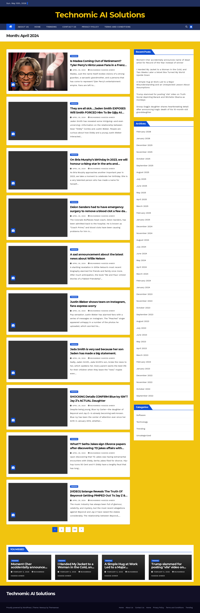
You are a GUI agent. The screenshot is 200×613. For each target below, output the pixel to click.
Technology (142, 422)
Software (141, 415)
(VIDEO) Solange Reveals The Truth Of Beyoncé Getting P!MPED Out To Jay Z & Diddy (97, 495)
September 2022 (144, 396)
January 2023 (143, 368)
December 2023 (144, 294)
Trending (51, 27)
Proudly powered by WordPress (19, 608)
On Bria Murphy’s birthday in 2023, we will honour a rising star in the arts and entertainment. (98, 164)
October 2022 (143, 389)
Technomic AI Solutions (100, 14)
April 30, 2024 (79, 70)
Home (37, 27)
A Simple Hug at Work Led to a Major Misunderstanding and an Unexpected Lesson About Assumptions (163, 85)
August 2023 (142, 321)
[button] (186, 27)
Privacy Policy (90, 27)
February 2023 (143, 362)
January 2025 (143, 219)
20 (74, 529)
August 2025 (142, 172)
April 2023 (141, 348)
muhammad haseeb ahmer (101, 70)
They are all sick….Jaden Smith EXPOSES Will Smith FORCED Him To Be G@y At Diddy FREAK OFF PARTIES (97, 112)
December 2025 (144, 145)
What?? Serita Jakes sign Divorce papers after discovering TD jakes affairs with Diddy (98, 448)
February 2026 (143, 131)
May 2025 (141, 192)
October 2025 (143, 159)
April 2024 (141, 267)
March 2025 (142, 206)
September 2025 (144, 165)
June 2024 (141, 253)
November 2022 (144, 382)
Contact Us (69, 27)
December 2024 (144, 226)
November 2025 (144, 152)
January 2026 (143, 138)
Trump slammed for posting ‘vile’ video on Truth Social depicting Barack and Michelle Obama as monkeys (161, 97)
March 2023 (142, 355)
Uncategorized (143, 435)
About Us (23, 27)
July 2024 (141, 247)
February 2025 (143, 213)
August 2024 (142, 240)
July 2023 (141, 328)
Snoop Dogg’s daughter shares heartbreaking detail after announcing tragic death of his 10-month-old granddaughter (162, 109)
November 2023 (144, 301)
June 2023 (141, 335)
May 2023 (141, 341)
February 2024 (143, 280)
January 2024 (143, 287)
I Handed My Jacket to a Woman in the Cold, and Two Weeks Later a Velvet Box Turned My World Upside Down (161, 72)
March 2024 (142, 274)
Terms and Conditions (117, 27)
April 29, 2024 (79, 358)
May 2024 (141, 260)
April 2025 (141, 199)
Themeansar (54, 608)
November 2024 (144, 233)
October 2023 (143, 307)
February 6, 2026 (21, 572)
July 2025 (141, 179)
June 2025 (141, 186)
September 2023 (144, 314)
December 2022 (144, 375)
